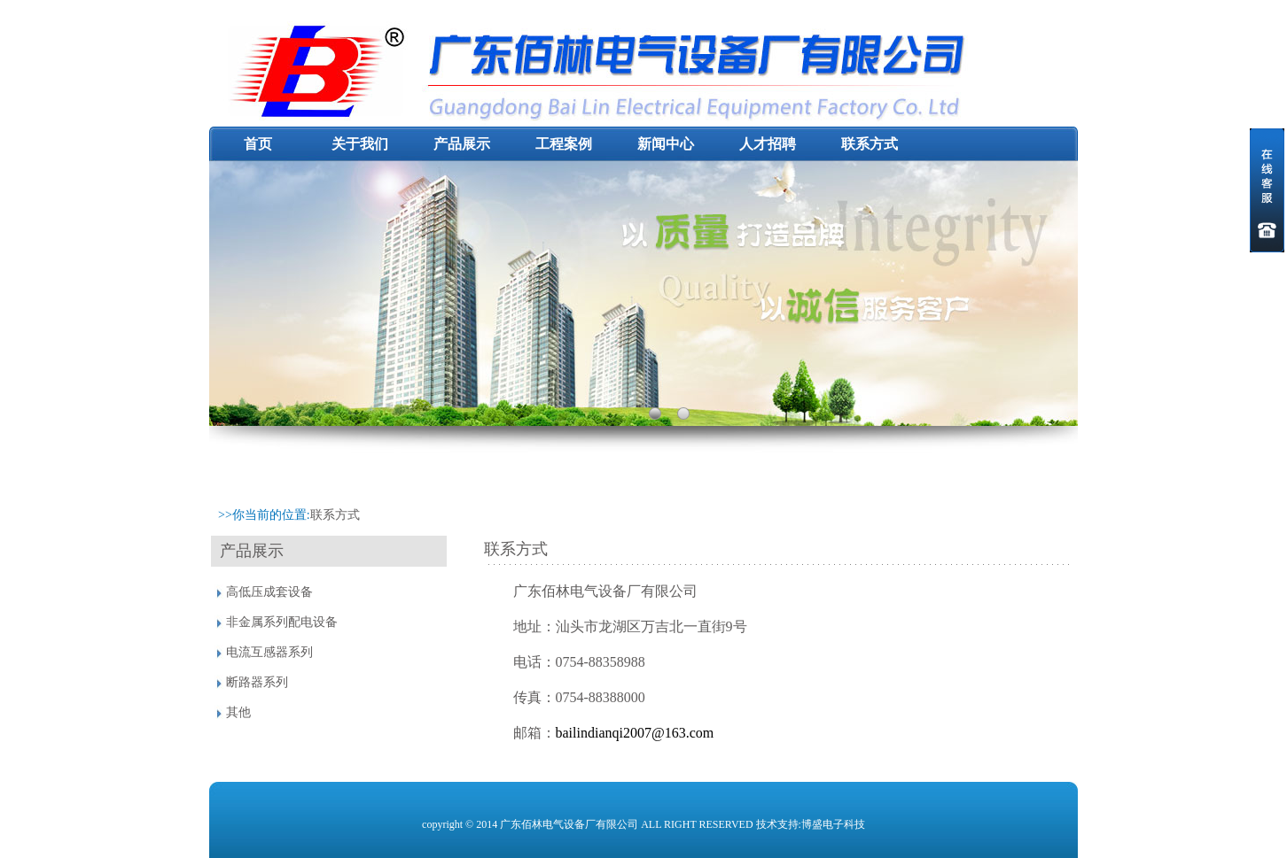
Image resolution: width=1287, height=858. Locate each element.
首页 (258, 143)
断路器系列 (257, 682)
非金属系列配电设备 (282, 622)
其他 (238, 712)
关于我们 (360, 143)
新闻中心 (665, 143)
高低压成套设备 (269, 592)
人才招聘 (767, 143)
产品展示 (461, 143)
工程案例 (563, 143)
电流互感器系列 (269, 652)
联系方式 (869, 143)
